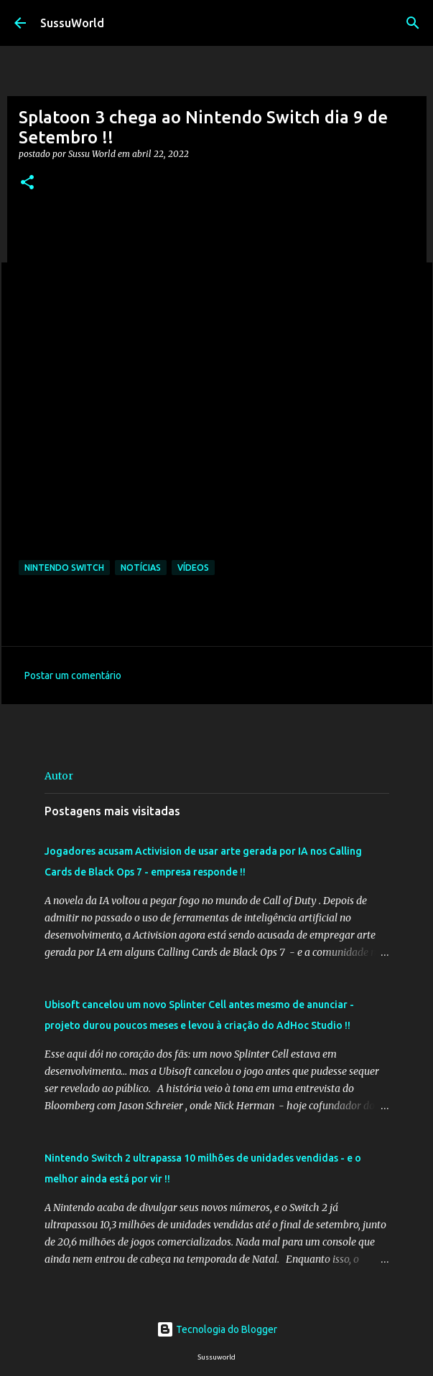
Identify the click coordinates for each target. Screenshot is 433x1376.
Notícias (141, 567)
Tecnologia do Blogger (217, 1329)
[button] (27, 183)
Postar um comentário (72, 675)
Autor (59, 775)
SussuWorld (72, 22)
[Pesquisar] (413, 23)
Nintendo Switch (64, 567)
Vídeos (193, 567)
